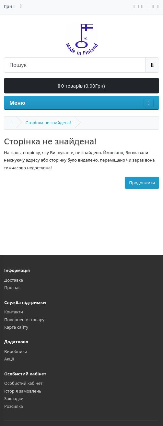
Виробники (15, 351)
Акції (9, 359)
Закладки (13, 398)
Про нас (12, 287)
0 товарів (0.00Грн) (81, 85)
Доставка (13, 280)
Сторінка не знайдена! (48, 123)
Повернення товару (24, 320)
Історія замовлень (22, 391)
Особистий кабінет (23, 383)
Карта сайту (16, 327)
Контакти (13, 312)
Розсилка (13, 406)
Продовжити (142, 183)
